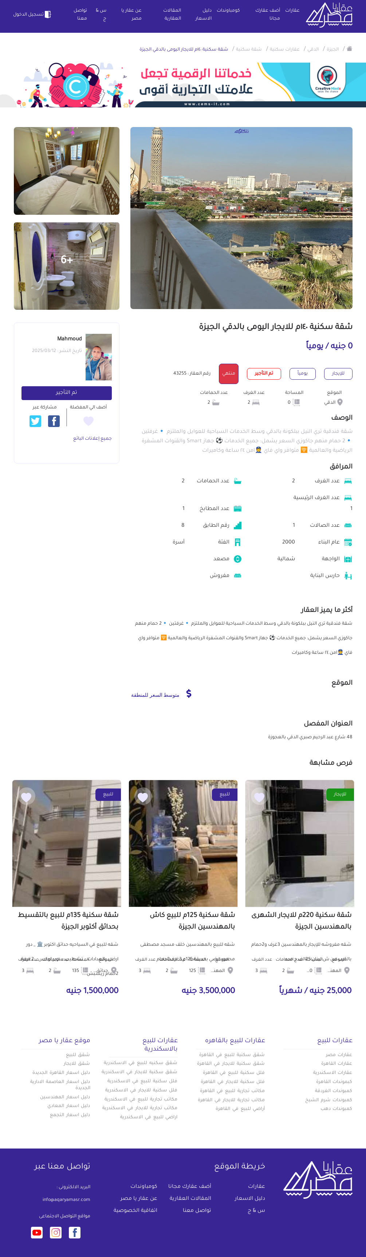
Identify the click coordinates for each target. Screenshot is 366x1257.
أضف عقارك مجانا (267, 14)
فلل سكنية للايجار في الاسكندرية (141, 1090)
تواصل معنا (80, 14)
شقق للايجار (77, 1064)
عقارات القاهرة (337, 1064)
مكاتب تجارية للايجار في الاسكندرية (139, 1108)
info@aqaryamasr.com (66, 1200)
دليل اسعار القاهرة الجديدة (61, 1073)
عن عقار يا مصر (131, 14)
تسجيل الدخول (33, 14)
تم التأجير (66, 393)
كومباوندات (228, 10)
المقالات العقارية (172, 14)
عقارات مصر (339, 1055)
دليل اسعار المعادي (68, 1106)
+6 (66, 261)
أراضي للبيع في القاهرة (240, 1109)
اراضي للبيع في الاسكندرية (148, 1117)
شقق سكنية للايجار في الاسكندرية (139, 1072)
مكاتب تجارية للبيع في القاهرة (232, 1091)
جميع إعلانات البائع (92, 439)
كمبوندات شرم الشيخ (329, 1100)
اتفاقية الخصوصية (135, 1211)
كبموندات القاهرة (334, 1082)
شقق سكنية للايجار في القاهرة (231, 1064)
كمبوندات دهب (336, 1109)
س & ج (101, 14)
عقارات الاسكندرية (333, 1073)
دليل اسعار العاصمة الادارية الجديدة (60, 1085)
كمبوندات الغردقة (334, 1091)
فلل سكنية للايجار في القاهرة (233, 1082)
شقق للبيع (78, 1055)
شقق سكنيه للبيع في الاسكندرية (140, 1063)
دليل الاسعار (204, 14)
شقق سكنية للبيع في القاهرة (232, 1055)
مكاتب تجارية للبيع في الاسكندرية (141, 1099)
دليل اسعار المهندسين (65, 1097)
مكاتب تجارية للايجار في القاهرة (231, 1100)
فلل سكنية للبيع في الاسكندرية (142, 1081)
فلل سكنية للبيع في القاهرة (234, 1073)
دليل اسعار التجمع (70, 1115)
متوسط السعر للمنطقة (161, 693)
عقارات (292, 10)
